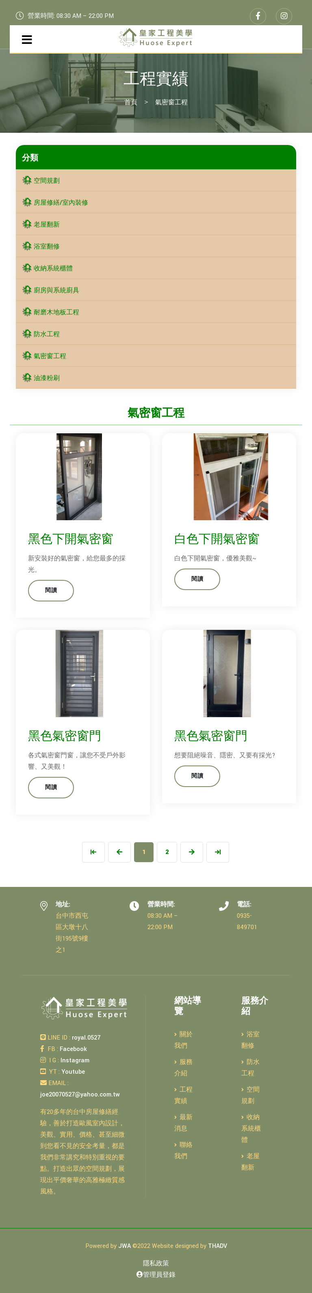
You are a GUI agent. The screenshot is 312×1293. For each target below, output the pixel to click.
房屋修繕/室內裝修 (55, 203)
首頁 (130, 102)
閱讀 (51, 590)
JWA (124, 1246)
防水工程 (41, 334)
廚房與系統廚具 (50, 290)
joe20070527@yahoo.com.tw (80, 1094)
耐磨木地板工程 (50, 312)
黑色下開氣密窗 (70, 539)
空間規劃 (41, 181)
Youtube (72, 1072)
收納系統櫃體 (47, 268)
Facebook (72, 1049)
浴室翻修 (41, 246)
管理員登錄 (156, 1275)
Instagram (74, 1060)
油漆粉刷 (41, 378)
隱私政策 (156, 1263)
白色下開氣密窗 (217, 539)
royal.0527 (85, 1038)
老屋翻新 (41, 225)
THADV (217, 1246)
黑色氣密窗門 (64, 736)
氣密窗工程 (44, 356)
